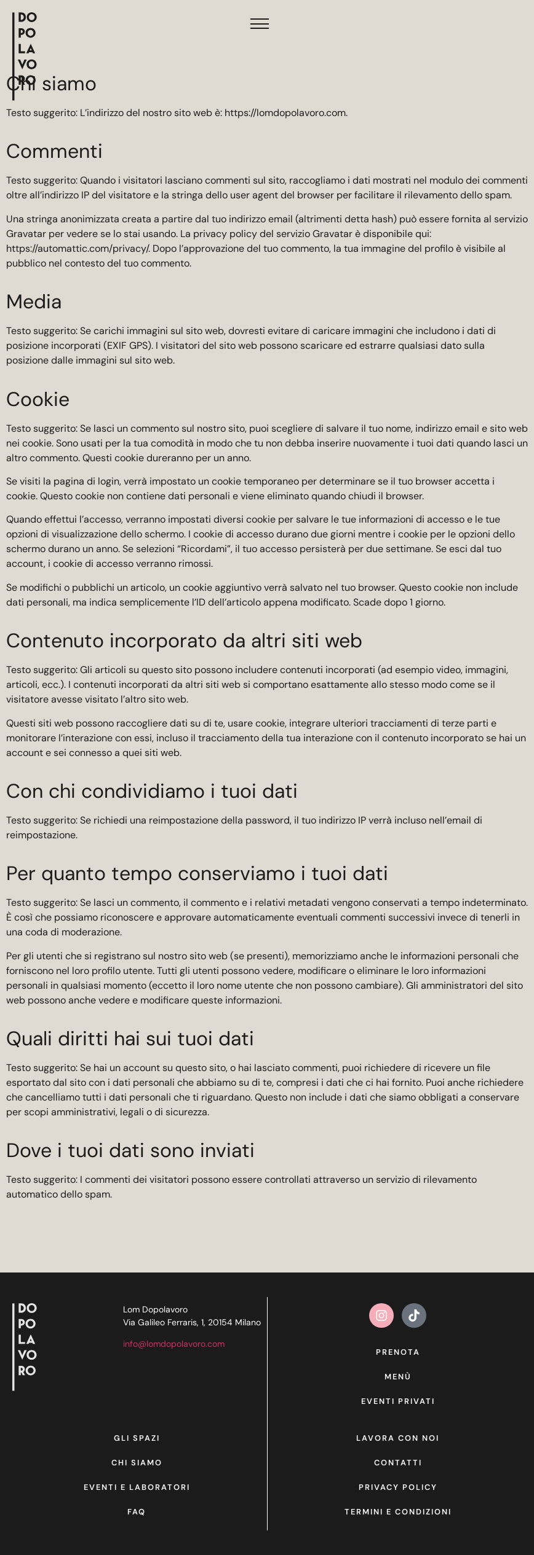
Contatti (398, 1462)
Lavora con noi (397, 1438)
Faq (136, 1511)
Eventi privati (398, 1401)
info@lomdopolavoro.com (174, 1343)
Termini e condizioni (398, 1511)
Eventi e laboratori (137, 1487)
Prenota (398, 1352)
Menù (398, 1376)
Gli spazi (137, 1438)
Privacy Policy (398, 1487)
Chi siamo (136, 1462)
